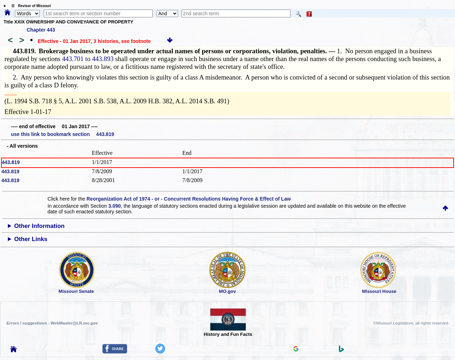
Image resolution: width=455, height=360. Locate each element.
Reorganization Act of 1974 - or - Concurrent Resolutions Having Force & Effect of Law (188, 199)
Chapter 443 (41, 30)
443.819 (11, 162)
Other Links (30, 239)
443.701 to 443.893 (88, 58)
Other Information (39, 226)
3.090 (114, 206)
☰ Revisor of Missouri (29, 6)
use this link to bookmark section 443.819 (62, 134)
